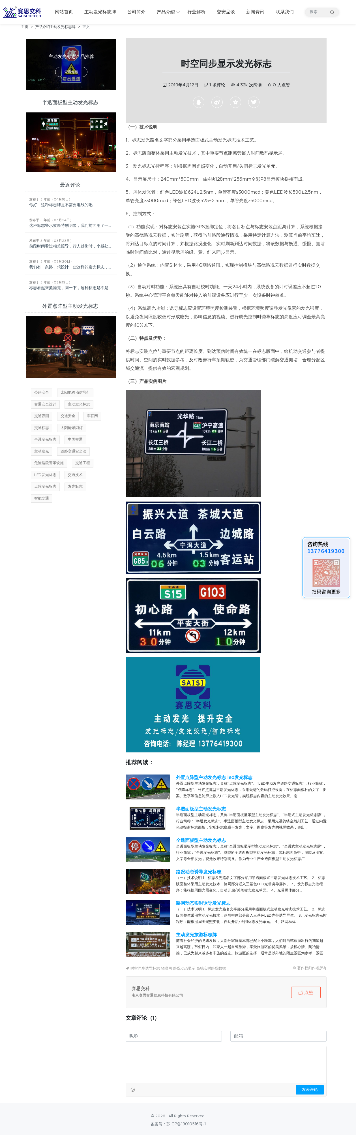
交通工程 (82, 463)
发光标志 (75, 486)
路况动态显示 (184, 968)
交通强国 (41, 416)
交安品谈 (226, 12)
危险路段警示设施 (49, 463)
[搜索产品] (322, 12)
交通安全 (68, 416)
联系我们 (285, 12)
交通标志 (41, 428)
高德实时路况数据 (211, 968)
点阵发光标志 (45, 486)
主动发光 (41, 451)
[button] (306, 992)
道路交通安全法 (73, 451)
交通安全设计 (45, 404)
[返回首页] (23, 12)
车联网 (92, 416)
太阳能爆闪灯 (72, 428)
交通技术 (75, 475)
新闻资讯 (255, 12)
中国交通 (75, 439)
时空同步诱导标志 (145, 968)
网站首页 (64, 12)
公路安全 (41, 392)
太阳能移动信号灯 (75, 392)
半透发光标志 (45, 439)
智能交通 (41, 498)
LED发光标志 (45, 475)
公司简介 (136, 12)
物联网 (166, 968)
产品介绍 (166, 12)
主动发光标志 (79, 404)
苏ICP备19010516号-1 (186, 1124)
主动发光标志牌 (100, 12)
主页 (24, 27)
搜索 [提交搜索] (332, 12)
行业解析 (196, 12)
